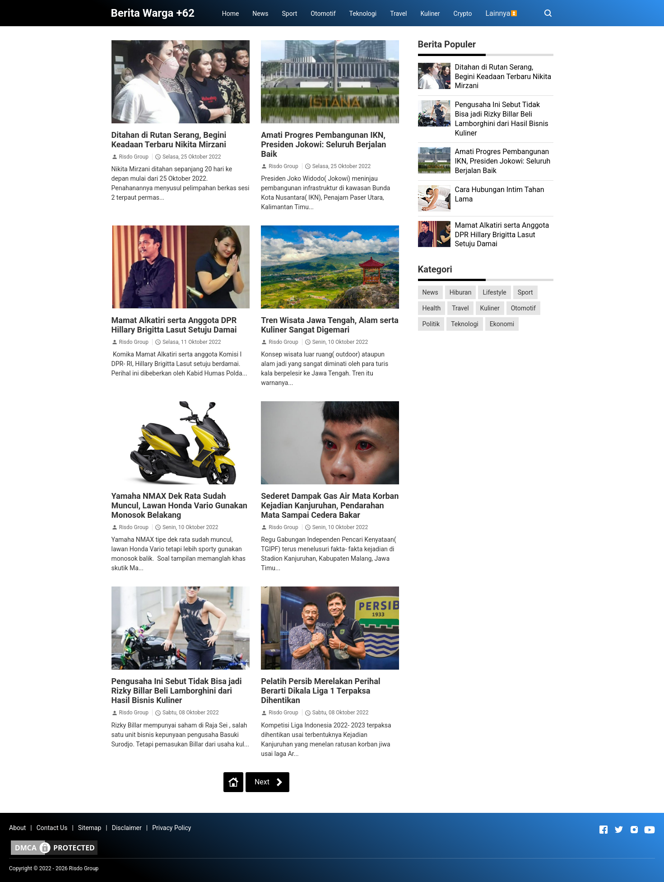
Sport (289, 13)
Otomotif (323, 13)
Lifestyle (494, 292)
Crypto (463, 13)
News (260, 13)
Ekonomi (502, 324)
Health (432, 308)
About (17, 827)
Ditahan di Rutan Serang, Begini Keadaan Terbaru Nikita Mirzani (169, 139)
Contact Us (52, 827)
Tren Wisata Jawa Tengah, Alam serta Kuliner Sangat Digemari (330, 324)
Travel (398, 13)
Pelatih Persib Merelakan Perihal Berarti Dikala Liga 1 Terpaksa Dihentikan (320, 690)
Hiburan (461, 292)
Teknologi (363, 13)
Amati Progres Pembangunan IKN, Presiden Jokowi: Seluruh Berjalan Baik (323, 144)
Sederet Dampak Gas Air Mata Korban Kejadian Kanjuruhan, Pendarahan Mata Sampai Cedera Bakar (330, 505)
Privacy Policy (171, 827)
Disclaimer (127, 827)
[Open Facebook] (603, 829)
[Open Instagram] (634, 829)
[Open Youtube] (649, 829)
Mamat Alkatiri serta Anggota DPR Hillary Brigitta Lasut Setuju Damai (174, 324)
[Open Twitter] (618, 829)
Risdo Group (133, 157)
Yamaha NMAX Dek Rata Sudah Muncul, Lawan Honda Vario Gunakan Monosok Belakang (179, 505)
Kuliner (430, 13)
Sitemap (89, 827)
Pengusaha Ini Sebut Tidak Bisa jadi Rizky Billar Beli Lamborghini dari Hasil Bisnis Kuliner (176, 690)
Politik (431, 324)
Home (230, 13)
